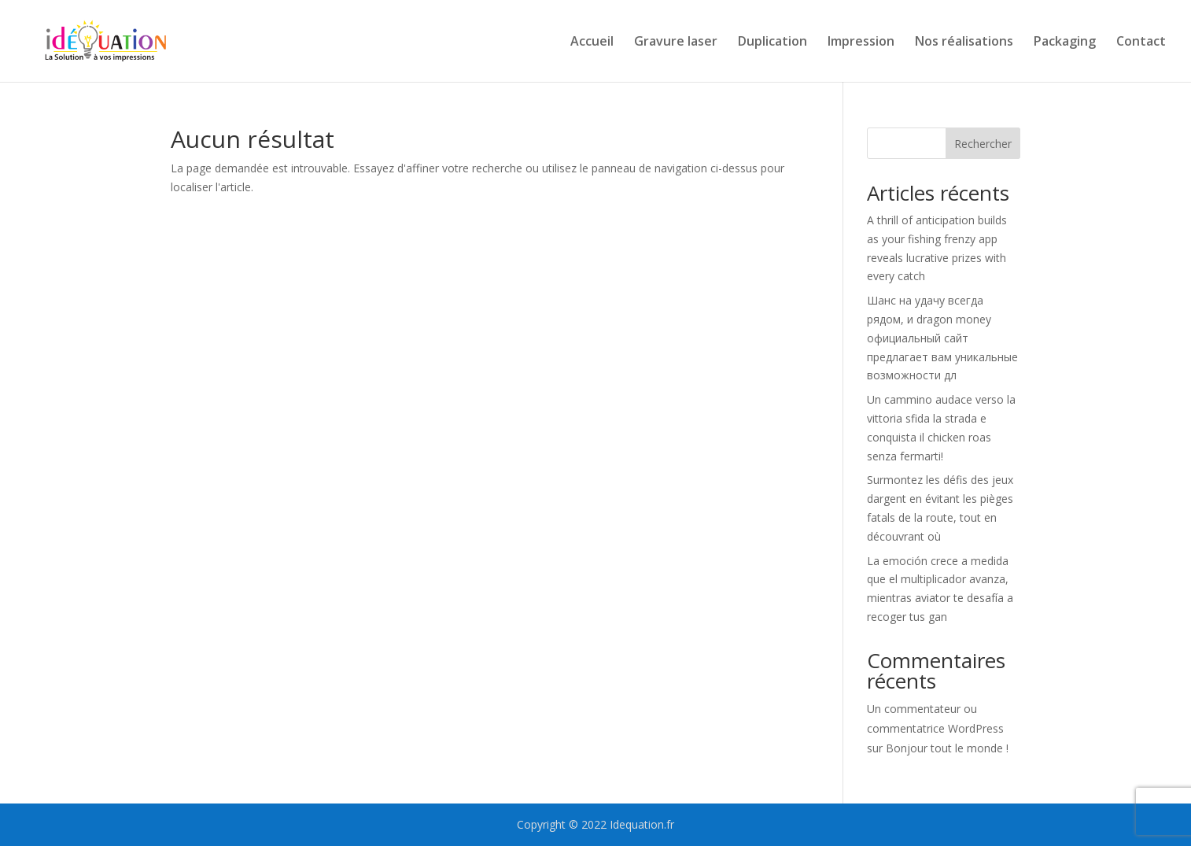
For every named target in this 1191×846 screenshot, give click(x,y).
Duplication (772, 42)
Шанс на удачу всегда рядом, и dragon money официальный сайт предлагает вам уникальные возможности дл (942, 337)
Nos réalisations (964, 42)
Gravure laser (675, 42)
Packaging (1065, 42)
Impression (861, 42)
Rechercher (983, 143)
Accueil (592, 42)
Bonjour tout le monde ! (947, 748)
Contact (1141, 42)
